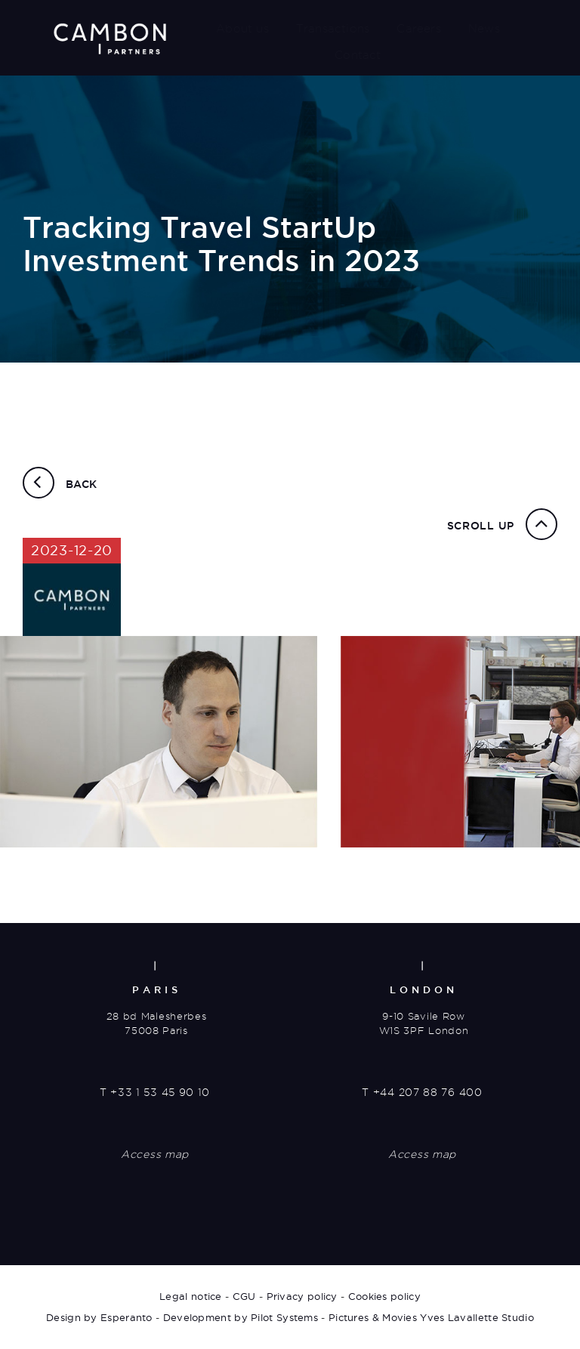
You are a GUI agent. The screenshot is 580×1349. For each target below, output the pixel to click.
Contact (358, 55)
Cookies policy (384, 1296)
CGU (244, 1296)
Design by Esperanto (99, 1317)
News (484, 29)
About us (242, 29)
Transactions (332, 29)
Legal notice (190, 1296)
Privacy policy (302, 1296)
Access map (155, 1154)
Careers (418, 29)
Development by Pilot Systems (240, 1317)
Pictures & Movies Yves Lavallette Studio (431, 1317)
